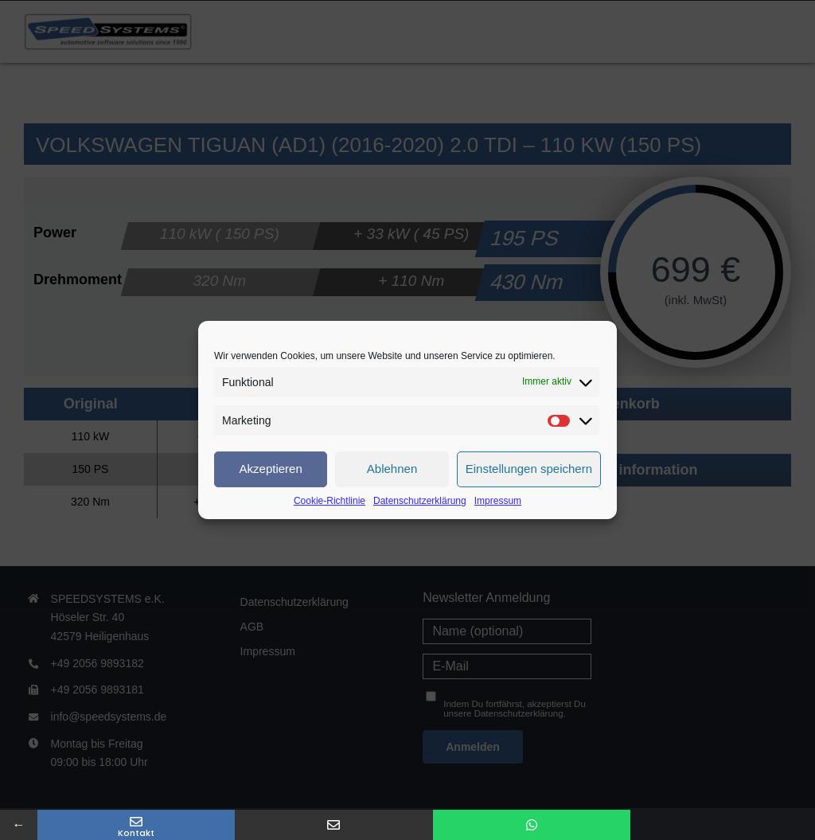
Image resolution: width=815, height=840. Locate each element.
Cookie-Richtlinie (329, 500)
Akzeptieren (271, 468)
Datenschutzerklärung (419, 500)
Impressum (497, 500)
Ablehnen (392, 468)
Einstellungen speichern (529, 468)
